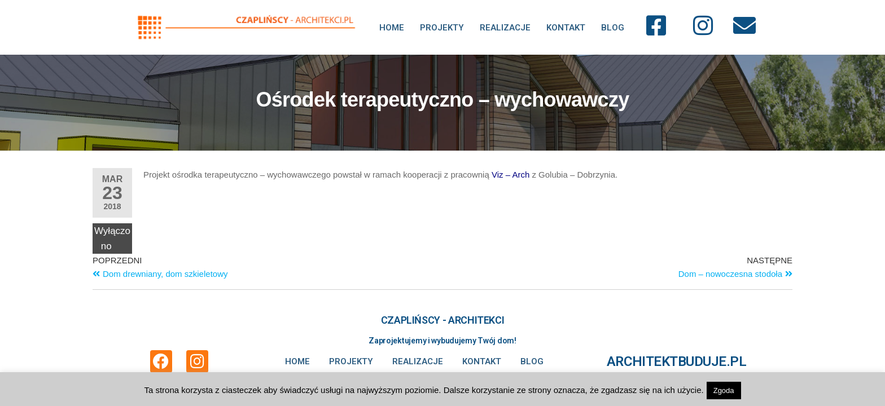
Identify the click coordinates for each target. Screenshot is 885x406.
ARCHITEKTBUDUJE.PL (676, 361)
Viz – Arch (510, 174)
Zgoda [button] (723, 390)
